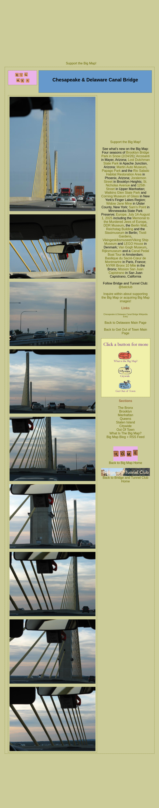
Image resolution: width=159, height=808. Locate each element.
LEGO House (133, 243)
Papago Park (111, 170)
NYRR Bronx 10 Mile (121, 265)
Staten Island (125, 422)
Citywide (125, 426)
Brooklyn (125, 411)
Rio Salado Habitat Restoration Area (127, 172)
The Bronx (125, 407)
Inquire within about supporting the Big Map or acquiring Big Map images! (126, 297)
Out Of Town (126, 429)
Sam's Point (137, 207)
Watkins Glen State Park (122, 192)
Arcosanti (143, 156)
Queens (125, 418)
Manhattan (125, 415)
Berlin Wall (139, 225)
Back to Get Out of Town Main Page (125, 331)
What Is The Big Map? (125, 433)
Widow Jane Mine (119, 203)
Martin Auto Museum (131, 167)
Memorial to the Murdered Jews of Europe (126, 219)
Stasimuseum (114, 232)
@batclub (125, 287)
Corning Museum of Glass (120, 196)
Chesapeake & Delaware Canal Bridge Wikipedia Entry (125, 315)
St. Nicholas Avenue (126, 183)
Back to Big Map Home (125, 461)
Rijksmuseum (111, 251)
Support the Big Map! (81, 63)
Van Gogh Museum (132, 247)
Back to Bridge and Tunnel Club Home (125, 478)
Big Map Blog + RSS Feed (125, 437)
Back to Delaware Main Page (125, 322)
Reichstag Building (119, 229)
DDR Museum (114, 225)
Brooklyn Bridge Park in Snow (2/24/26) (125, 154)
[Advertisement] (125, 116)
